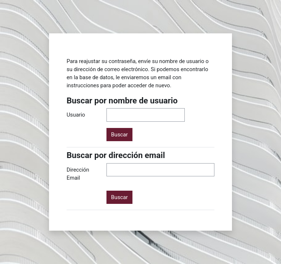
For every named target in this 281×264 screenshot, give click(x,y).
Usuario (76, 114)
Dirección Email (78, 173)
